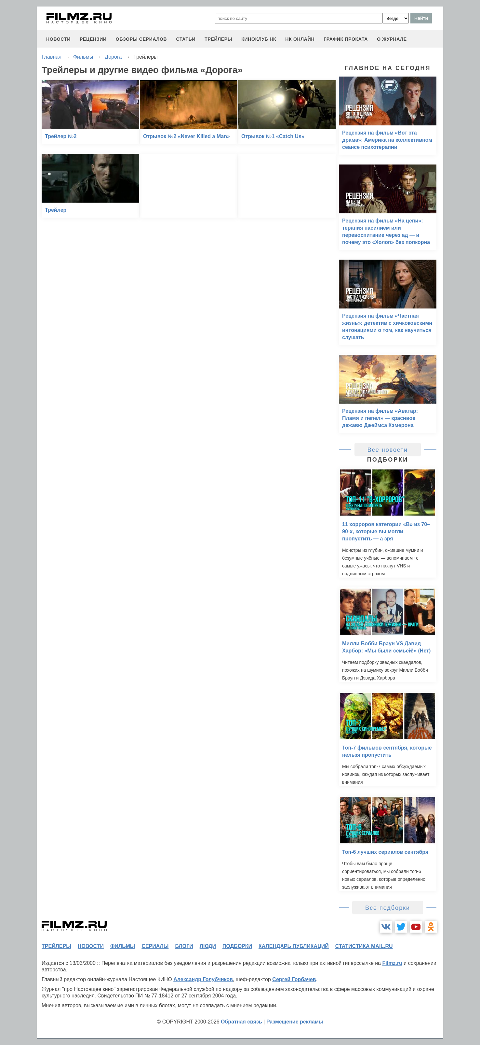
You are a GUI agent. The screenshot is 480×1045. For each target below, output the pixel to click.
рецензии (93, 39)
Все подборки (387, 908)
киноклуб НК (258, 39)
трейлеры (218, 39)
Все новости (387, 450)
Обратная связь (241, 1021)
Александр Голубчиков (203, 979)
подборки (237, 946)
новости (58, 39)
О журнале (392, 39)
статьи (185, 39)
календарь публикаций (294, 946)
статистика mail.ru (364, 946)
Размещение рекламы (294, 1021)
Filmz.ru (392, 963)
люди (208, 946)
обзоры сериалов (141, 39)
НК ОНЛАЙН (299, 39)
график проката (346, 39)
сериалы (154, 946)
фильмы (122, 946)
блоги (184, 946)
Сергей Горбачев (294, 979)
